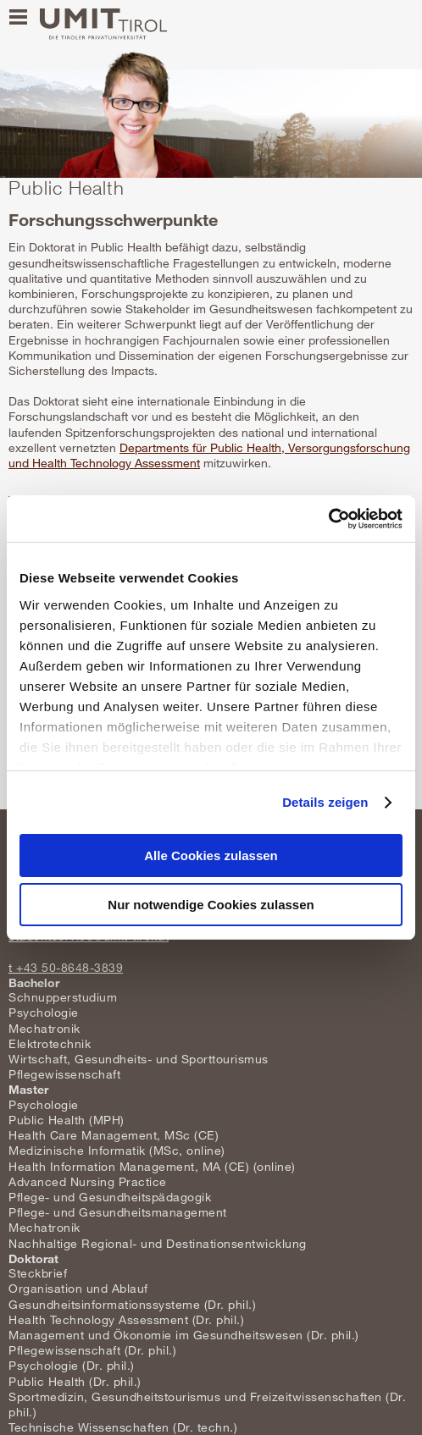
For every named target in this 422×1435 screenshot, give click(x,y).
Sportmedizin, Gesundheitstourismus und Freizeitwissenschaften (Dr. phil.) (207, 1404)
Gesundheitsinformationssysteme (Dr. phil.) (132, 1304)
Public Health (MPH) (66, 1119)
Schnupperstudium (62, 997)
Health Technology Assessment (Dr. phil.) (126, 1319)
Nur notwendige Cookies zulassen (211, 904)
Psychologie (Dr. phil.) (71, 1365)
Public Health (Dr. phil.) (75, 1381)
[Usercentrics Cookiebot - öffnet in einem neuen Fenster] (328, 519)
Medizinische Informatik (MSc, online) (116, 1150)
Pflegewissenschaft (64, 1074)
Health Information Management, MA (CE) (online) (152, 1166)
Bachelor (33, 982)
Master (28, 1089)
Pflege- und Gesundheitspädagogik (109, 1196)
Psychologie (43, 1012)
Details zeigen (325, 802)
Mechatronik (44, 1028)
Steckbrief (37, 1273)
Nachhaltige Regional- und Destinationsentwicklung (157, 1243)
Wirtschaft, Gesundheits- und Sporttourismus (138, 1058)
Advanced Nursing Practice (87, 1181)
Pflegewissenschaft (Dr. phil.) (92, 1350)
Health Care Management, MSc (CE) (113, 1135)
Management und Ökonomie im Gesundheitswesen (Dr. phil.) (183, 1334)
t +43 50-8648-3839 (65, 967)
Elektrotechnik (49, 1043)
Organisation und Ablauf (78, 1288)
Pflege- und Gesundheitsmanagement (117, 1212)
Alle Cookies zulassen (211, 855)
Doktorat (33, 1258)
